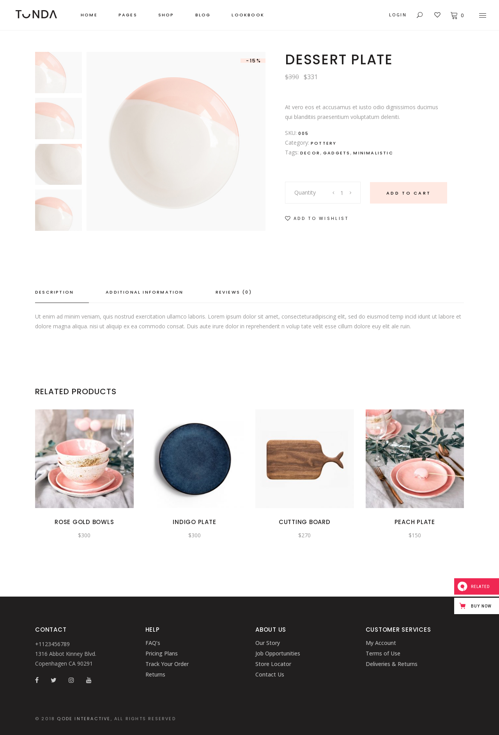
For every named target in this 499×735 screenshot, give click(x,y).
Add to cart (408, 193)
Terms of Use (383, 653)
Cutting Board (305, 522)
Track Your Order (167, 664)
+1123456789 (52, 644)
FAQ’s (152, 642)
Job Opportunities (277, 653)
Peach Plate (415, 522)
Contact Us (269, 674)
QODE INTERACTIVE (83, 719)
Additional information (144, 292)
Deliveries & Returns (392, 664)
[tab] (62, 292)
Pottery (323, 143)
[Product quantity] (342, 192)
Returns (155, 674)
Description (54, 292)
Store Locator (273, 664)
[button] (317, 218)
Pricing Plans (161, 653)
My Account (381, 642)
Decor (310, 153)
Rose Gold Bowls (84, 522)
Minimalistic (373, 153)
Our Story (267, 642)
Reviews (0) (234, 292)
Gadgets (336, 153)
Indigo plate (194, 522)
